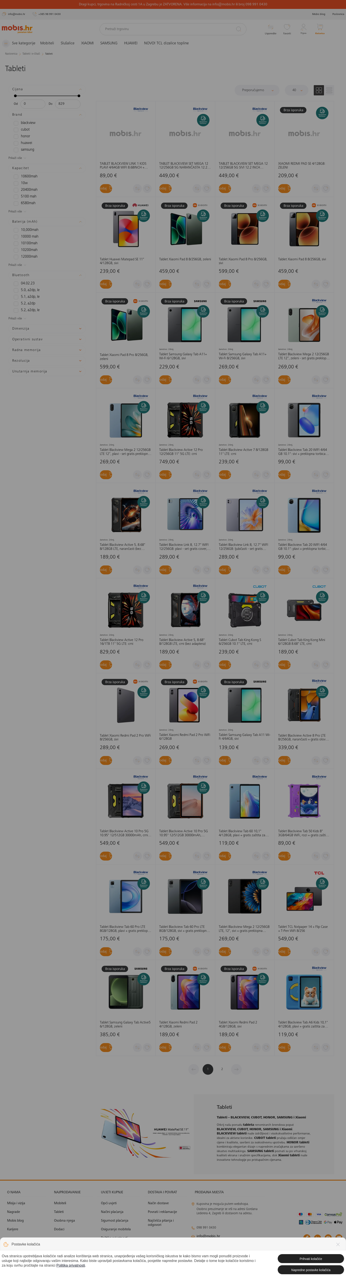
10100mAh (24, 243)
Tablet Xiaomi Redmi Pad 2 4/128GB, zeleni (178, 1024)
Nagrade (13, 1212)
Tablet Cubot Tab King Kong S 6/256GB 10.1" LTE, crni (240, 642)
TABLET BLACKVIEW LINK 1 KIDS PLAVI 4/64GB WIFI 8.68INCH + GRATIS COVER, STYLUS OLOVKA (123, 166)
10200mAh (24, 250)
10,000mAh (24, 230)
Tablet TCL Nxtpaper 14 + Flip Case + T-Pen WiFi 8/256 (303, 929)
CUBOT (21, 129)
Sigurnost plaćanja (114, 1221)
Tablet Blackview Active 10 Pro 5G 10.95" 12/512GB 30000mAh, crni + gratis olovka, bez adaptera (125, 833)
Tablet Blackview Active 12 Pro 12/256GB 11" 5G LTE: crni (181, 452)
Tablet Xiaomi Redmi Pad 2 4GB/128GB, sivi (238, 1024)
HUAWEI (134, 43)
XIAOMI (91, 43)
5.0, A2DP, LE (25, 290)
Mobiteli (51, 43)
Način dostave (158, 1203)
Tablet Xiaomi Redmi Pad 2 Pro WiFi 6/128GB (184, 737)
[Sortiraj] (257, 90)
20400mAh (24, 190)
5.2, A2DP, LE (25, 310)
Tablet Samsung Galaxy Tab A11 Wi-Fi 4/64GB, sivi (244, 737)
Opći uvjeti (109, 1203)
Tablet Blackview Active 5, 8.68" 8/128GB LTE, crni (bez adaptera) (182, 642)
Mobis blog (318, 14)
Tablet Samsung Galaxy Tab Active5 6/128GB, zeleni (125, 1024)
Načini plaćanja (112, 1212)
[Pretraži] (238, 29)
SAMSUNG (112, 43)
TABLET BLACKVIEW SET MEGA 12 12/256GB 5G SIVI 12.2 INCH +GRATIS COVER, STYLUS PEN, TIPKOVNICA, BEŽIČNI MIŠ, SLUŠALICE (243, 166)
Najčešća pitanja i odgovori (161, 1223)
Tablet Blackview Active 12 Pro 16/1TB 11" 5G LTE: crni (121, 642)
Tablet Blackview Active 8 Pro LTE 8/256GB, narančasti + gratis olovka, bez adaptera (304, 738)
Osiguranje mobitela (116, 1229)
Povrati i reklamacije (162, 1212)
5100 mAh (24, 196)
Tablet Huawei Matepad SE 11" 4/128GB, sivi (122, 261)
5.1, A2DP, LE (25, 297)
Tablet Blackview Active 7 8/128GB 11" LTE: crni (243, 452)
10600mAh (24, 176)
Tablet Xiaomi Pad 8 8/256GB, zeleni (185, 259)
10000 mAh (24, 236)
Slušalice (71, 43)
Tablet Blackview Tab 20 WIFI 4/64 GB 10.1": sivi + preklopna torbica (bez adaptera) (302, 452)
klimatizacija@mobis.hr (239, 1244)
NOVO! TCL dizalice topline (170, 43)
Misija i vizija (16, 1203)
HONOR (21, 136)
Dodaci (59, 1229)
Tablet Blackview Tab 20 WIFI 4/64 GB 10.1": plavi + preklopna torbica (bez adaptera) (303, 547)
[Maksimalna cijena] (67, 103)
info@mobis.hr (208, 1236)
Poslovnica (338, 14)
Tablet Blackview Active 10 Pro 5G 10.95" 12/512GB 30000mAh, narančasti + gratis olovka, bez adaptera (183, 833)
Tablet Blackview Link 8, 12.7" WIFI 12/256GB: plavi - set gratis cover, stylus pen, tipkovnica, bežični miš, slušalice (184, 547)
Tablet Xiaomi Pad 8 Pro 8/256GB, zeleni (124, 357)
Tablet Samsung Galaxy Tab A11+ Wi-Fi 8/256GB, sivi (242, 356)
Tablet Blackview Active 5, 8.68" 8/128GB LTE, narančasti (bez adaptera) (122, 547)
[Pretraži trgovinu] (173, 29)
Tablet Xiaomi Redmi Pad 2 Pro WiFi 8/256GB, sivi (125, 738)
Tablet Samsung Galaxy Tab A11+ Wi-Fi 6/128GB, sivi (183, 356)
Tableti (59, 1212)
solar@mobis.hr (239, 1249)
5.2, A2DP (23, 303)
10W (20, 183)
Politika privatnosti (114, 1238)
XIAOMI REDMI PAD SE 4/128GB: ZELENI (301, 165)
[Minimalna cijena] (32, 103)
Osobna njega (64, 1221)
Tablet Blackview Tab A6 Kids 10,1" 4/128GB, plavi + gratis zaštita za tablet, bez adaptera (303, 1025)
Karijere (12, 1229)
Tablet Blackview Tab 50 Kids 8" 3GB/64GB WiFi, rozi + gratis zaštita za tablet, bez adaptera (303, 833)
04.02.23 (23, 283)
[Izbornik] (21, 44)
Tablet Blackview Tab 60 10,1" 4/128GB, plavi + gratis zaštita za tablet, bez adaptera (242, 833)
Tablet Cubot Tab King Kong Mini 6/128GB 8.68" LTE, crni (301, 642)
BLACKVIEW (23, 123)
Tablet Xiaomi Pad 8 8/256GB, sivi (302, 259)
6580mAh (23, 203)
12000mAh (24, 257)
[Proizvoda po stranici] (296, 90)
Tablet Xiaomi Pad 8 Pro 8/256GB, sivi (243, 261)
